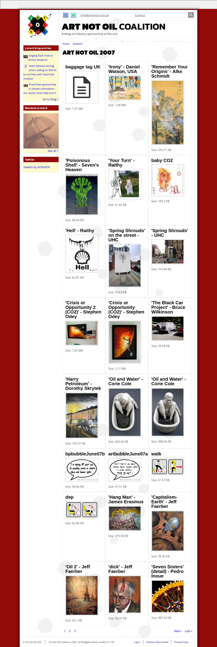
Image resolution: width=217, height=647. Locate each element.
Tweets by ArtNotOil (36, 167)
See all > (53, 151)
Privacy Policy (181, 642)
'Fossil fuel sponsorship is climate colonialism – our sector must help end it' (39, 89)
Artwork (77, 43)
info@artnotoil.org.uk (95, 15)
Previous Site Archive (157, 642)
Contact (140, 15)
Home (66, 43)
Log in (137, 642)
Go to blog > (51, 99)
